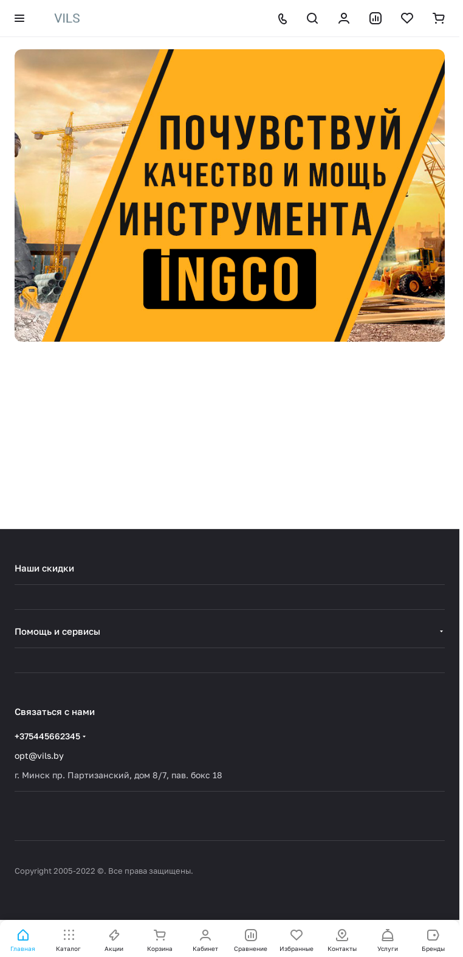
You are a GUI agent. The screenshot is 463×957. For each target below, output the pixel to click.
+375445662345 (47, 736)
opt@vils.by (39, 755)
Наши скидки (44, 567)
